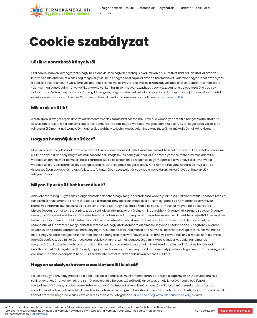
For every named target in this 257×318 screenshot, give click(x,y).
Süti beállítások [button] (205, 310)
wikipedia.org (146, 295)
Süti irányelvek (39, 314)
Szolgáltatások (111, 8)
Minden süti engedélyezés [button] (235, 310)
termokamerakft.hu (170, 97)
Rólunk (130, 8)
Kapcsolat (107, 13)
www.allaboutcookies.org (173, 295)
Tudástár (186, 8)
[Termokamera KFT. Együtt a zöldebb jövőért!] (61, 10)
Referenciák (146, 8)
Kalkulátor (203, 8)
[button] (175, 8)
